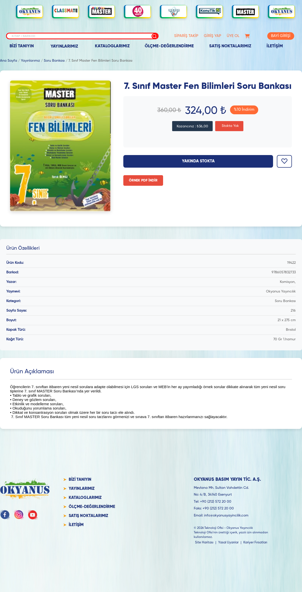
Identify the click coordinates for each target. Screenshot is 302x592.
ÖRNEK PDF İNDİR (143, 180)
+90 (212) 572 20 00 (215, 501)
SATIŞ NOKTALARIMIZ (230, 46)
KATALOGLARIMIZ (112, 46)
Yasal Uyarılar (228, 542)
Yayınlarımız (30, 60)
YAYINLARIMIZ (64, 46)
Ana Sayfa (8, 60)
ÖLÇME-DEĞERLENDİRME (169, 46)
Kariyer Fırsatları (255, 542)
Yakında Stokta (198, 161)
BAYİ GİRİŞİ (280, 36)
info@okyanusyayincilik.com (226, 515)
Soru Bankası (54, 60)
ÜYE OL (233, 36)
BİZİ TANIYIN (22, 46)
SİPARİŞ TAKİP (186, 36)
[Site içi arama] (82, 36)
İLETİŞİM (275, 46)
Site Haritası (204, 542)
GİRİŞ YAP (212, 36)
